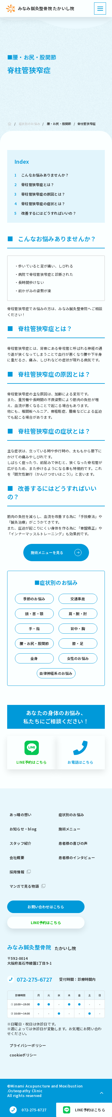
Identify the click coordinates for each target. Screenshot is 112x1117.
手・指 (34, 628)
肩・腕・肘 (78, 613)
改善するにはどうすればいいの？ (45, 213)
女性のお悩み (78, 658)
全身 (34, 658)
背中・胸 (77, 628)
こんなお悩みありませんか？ (41, 174)
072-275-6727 (34, 979)
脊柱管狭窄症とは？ (34, 184)
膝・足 (77, 643)
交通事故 (77, 598)
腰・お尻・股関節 (59, 123)
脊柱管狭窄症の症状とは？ (39, 203)
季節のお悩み (34, 598)
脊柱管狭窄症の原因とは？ (39, 194)
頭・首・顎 (34, 613)
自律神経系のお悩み (55, 673)
